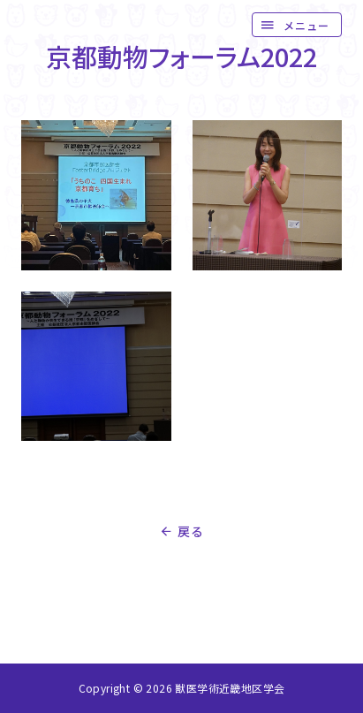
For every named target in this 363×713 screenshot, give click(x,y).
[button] (297, 24)
